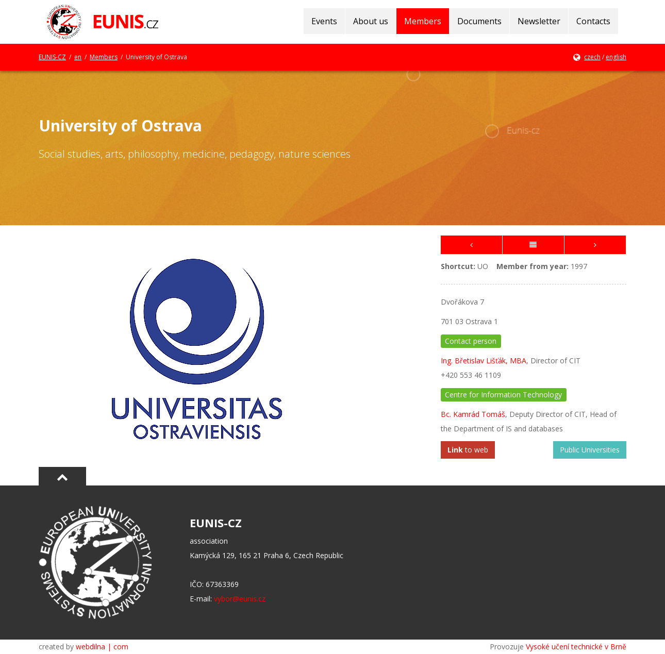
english (616, 57)
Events (324, 21)
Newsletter (539, 21)
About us (370, 21)
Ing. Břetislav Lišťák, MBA (483, 360)
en (77, 57)
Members (422, 21)
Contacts (593, 21)
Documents (479, 21)
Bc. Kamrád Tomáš (473, 414)
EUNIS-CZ (52, 57)
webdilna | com (102, 646)
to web (467, 450)
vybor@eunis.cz (239, 598)
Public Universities (590, 450)
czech (592, 57)
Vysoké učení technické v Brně (576, 646)
